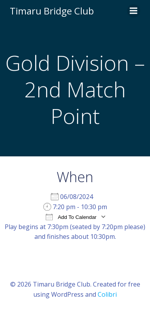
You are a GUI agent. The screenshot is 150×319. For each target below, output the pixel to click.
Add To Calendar (71, 216)
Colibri (107, 294)
